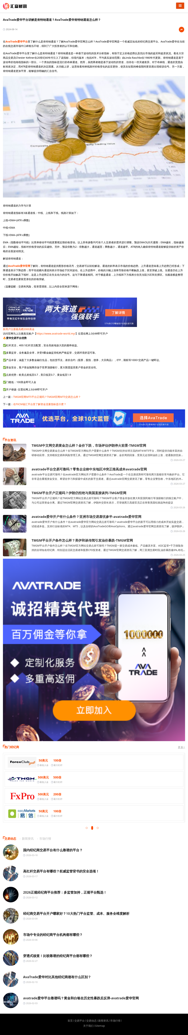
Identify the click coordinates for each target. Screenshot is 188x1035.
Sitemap (100, 1026)
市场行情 (115, 1021)
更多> (181, 747)
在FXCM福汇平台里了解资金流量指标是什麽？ (39, 404)
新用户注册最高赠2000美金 (19, 329)
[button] (87, 828)
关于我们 (88, 1026)
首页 (70, 1021)
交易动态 (91, 1021)
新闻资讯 (103, 1021)
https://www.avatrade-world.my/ (55, 333)
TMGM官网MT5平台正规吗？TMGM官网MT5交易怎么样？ (47, 397)
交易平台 (79, 1021)
